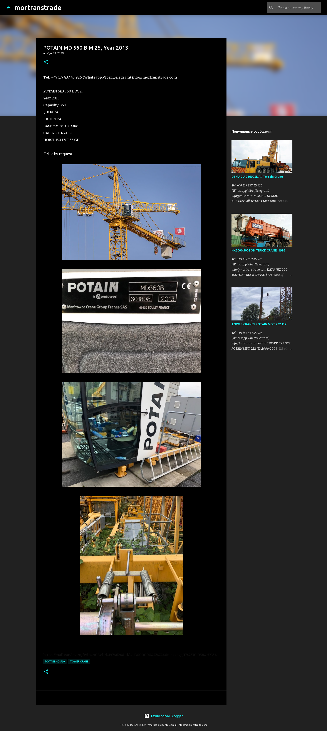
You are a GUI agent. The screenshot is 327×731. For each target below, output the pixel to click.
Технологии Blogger (163, 716)
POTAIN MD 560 (55, 661)
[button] (46, 62)
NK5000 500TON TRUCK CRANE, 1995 (258, 250)
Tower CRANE (79, 661)
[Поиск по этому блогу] (298, 7)
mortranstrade (38, 7)
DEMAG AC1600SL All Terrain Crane (257, 176)
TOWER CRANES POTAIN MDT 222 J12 (259, 324)
